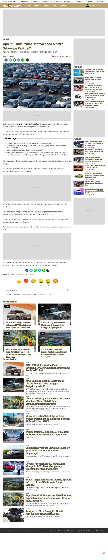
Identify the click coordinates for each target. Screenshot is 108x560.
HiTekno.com (59, 1)
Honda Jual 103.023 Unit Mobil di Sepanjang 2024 (95, 166)
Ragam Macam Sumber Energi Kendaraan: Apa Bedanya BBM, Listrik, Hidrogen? (37, 152)
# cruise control (22, 274)
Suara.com (25, 1)
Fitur (17, 124)
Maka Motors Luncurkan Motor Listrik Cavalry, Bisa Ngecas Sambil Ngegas (94, 159)
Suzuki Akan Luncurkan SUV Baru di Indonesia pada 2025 (94, 150)
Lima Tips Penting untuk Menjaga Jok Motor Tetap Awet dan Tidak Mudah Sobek (37, 155)
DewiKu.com (69, 1)
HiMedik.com (91, 1)
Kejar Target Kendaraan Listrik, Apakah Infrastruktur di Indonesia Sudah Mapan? (54, 352)
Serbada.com (102, 1)
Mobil (27, 6)
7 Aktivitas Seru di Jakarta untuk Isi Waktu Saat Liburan (94, 71)
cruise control (23, 124)
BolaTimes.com (48, 1)
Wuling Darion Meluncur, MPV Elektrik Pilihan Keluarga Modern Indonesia (47, 433)
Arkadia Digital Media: (10, 1)
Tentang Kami (70, 530)
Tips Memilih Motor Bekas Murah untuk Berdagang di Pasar (29, 143)
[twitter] (10, 60)
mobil (35, 124)
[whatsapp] (23, 60)
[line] (14, 60)
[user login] (87, 5)
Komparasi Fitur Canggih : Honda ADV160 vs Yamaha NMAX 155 (44, 512)
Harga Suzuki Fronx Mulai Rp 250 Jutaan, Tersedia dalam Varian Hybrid (94, 143)
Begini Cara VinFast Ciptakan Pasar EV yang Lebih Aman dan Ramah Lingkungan (48, 450)
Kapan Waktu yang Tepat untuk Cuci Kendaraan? (25, 150)
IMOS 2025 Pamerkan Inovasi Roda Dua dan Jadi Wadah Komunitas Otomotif (94, 103)
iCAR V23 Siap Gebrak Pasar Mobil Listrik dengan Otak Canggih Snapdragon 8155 (53, 325)
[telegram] (19, 60)
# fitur (32, 274)
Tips (54, 6)
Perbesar (65, 65)
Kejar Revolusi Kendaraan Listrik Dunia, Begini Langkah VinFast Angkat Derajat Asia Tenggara (48, 498)
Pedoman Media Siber (84, 530)
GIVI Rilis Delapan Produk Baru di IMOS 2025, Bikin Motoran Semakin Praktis (93, 87)
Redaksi (60, 530)
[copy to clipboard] (27, 60)
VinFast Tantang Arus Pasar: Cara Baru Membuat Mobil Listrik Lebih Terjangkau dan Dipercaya (18, 353)
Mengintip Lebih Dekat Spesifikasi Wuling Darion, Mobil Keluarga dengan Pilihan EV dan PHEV (48, 418)
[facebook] (6, 60)
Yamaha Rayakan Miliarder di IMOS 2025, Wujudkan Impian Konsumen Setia (95, 95)
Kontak (52, 530)
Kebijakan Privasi (100, 530)
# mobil (12, 274)
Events (46, 6)
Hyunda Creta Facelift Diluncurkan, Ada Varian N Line (94, 183)
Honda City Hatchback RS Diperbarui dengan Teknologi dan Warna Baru (94, 175)
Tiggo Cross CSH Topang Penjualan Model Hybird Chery (93, 79)
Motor (36, 6)
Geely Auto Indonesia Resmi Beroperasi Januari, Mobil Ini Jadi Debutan (94, 191)
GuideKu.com (80, 1)
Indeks (63, 6)
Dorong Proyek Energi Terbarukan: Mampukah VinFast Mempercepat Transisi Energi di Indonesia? (45, 466)
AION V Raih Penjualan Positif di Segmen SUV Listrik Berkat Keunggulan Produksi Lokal (19, 325)
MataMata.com (36, 1)
